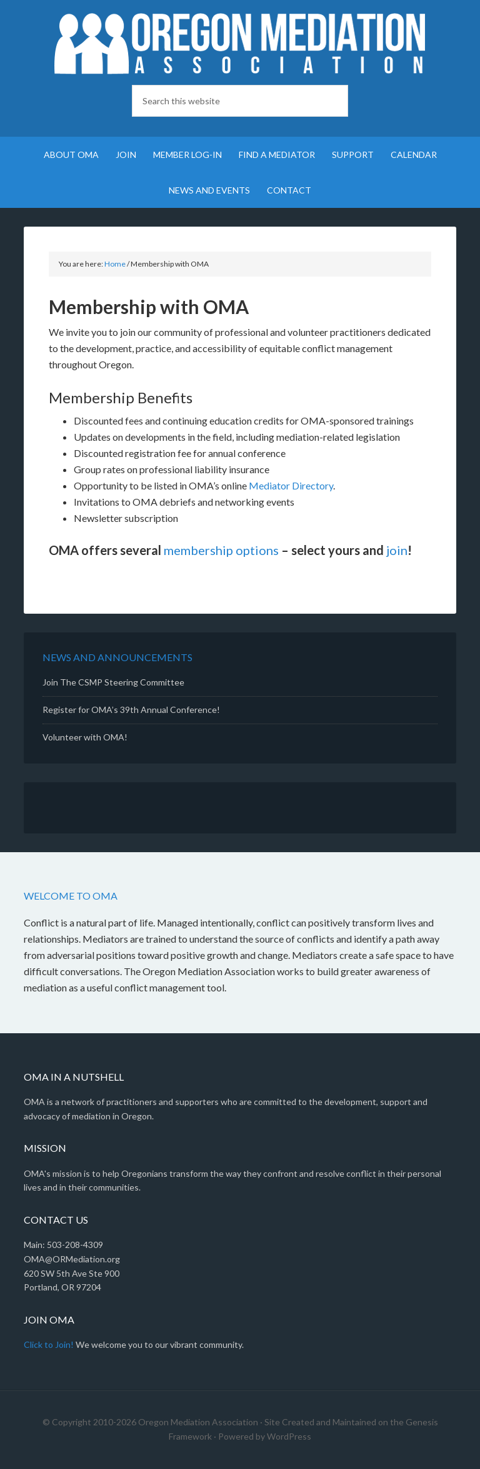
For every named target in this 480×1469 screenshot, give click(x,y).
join (397, 550)
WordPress (289, 1436)
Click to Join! (49, 1344)
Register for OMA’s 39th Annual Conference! (131, 709)
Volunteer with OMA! (85, 737)
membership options (221, 550)
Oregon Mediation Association (240, 43)
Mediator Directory (291, 485)
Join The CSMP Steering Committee (113, 682)
